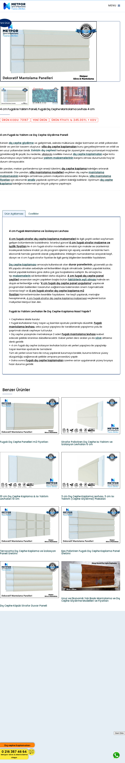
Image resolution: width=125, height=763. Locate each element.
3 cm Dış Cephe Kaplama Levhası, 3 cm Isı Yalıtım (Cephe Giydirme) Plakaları (87, 497)
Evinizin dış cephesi (43, 150)
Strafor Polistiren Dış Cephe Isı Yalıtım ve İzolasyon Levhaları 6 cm (86, 443)
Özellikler (33, 213)
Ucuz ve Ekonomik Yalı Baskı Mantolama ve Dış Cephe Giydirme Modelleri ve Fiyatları (90, 599)
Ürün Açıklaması (14, 213)
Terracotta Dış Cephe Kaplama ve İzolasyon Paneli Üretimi (28, 552)
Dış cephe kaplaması (22, 264)
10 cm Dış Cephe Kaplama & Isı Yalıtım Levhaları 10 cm (24, 497)
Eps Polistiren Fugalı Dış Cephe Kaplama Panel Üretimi (90, 552)
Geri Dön (119, 733)
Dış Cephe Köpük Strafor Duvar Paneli (23, 605)
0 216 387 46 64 (14, 754)
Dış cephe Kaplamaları (17, 745)
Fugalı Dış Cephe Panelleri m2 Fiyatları (24, 442)
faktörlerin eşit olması (82, 279)
